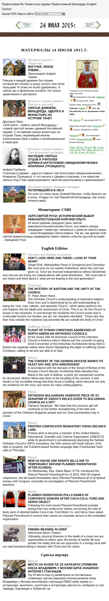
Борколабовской (85, 139)
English (91, 4)
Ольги (82, 108)
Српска (6, 9)
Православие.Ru (13, 4)
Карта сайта (25, 13)
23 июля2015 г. (26, 25)
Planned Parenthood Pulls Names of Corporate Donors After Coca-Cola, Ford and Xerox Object (66, 498)
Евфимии (100, 97)
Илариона (97, 126)
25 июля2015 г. (89, 25)
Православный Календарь (68, 4)
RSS (14, 13)
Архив (6, 13)
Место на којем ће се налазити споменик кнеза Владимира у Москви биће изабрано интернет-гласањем (63, 568)
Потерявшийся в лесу (46, 190)
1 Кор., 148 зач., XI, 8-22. (81, 147)
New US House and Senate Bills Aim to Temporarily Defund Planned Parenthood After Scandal (62, 464)
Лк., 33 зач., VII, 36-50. (85, 152)
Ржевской (74, 135)
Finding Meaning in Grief (47, 529)
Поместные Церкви (37, 4)
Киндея (76, 120)
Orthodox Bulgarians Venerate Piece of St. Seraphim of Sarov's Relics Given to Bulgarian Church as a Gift (66, 399)
